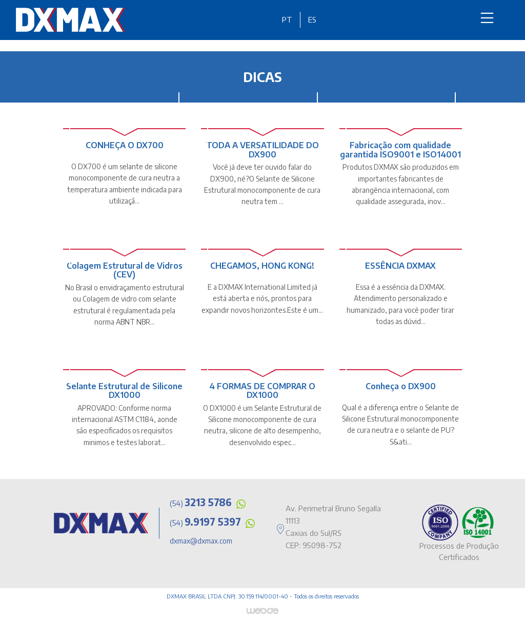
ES (312, 19)
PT (287, 19)
